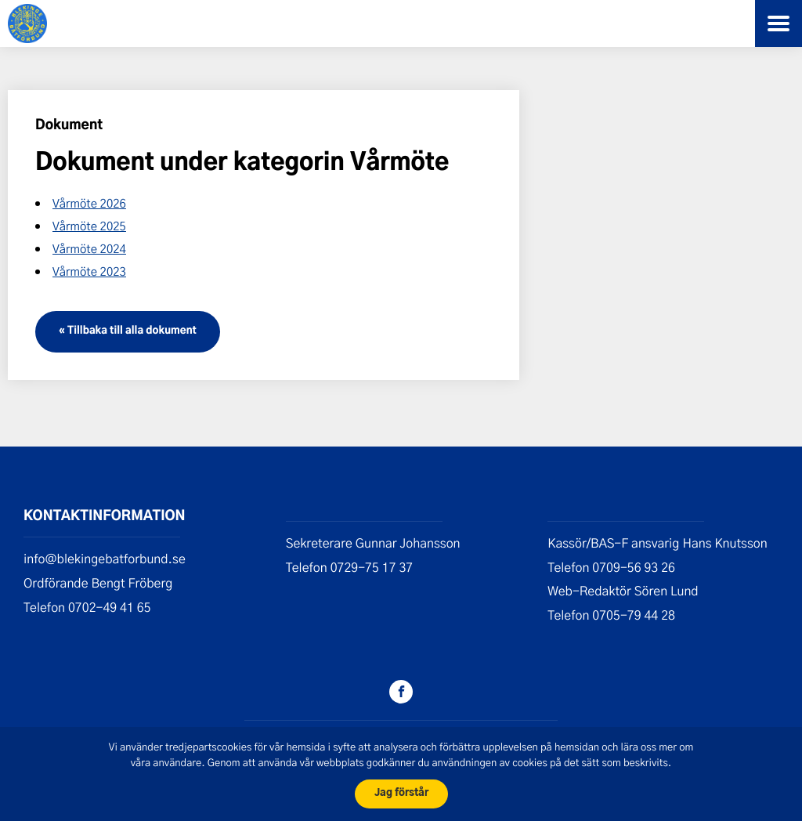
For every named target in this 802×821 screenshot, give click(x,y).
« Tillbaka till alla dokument (128, 331)
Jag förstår (401, 793)
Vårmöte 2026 (89, 203)
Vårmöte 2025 (89, 225)
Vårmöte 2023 (89, 271)
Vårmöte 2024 (89, 248)
